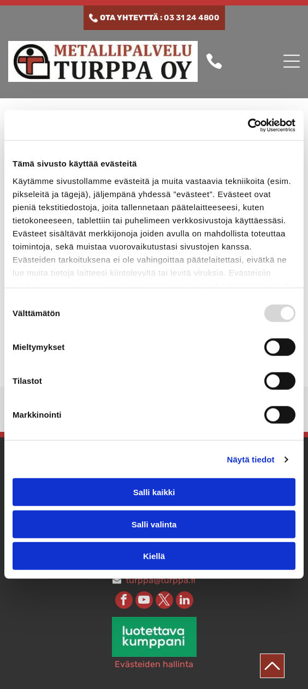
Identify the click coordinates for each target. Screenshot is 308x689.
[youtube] (144, 601)
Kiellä (154, 556)
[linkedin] (184, 601)
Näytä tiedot (251, 459)
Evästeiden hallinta (154, 664)
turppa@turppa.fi (161, 580)
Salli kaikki (154, 492)
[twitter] (164, 601)
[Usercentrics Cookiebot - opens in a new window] (247, 125)
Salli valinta (154, 524)
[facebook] (124, 601)
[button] (291, 61)
